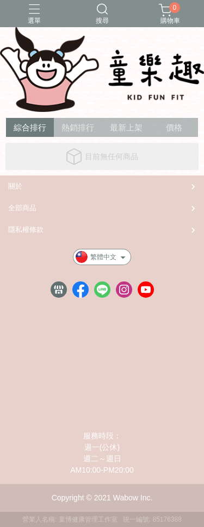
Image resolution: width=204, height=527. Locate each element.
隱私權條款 (26, 229)
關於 (15, 186)
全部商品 (22, 208)
